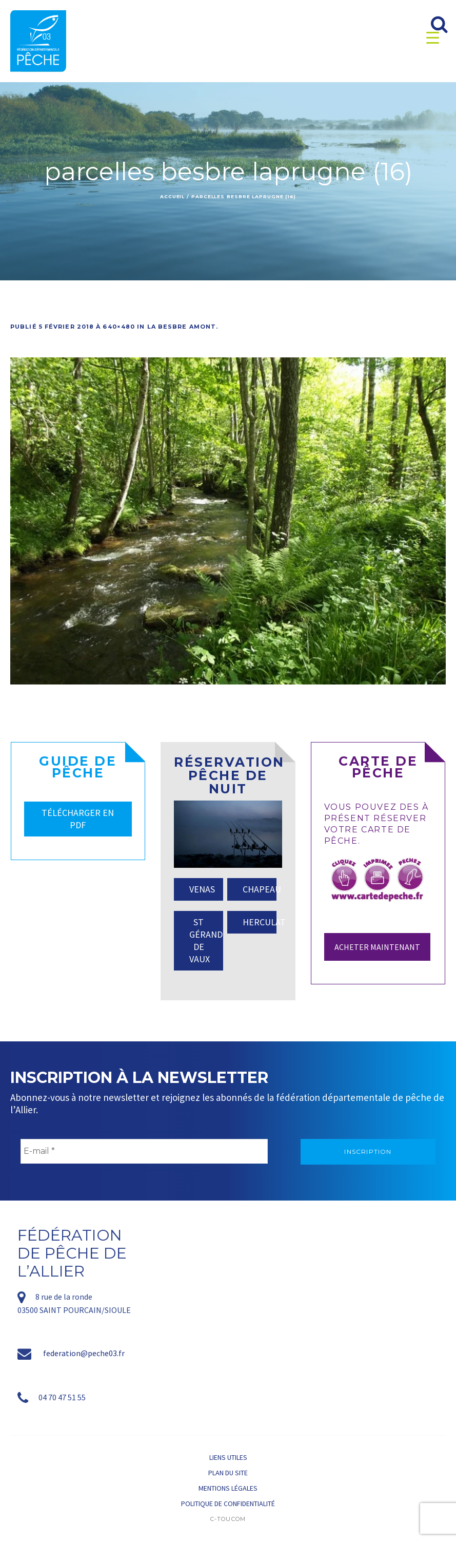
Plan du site (228, 1472)
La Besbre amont (181, 326)
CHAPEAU (259, 889)
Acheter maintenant (377, 947)
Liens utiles (228, 1457)
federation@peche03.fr (84, 1353)
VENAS (202, 889)
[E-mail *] (144, 1151)
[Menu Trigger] (433, 37)
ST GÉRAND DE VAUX (206, 940)
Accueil (172, 196)
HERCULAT (259, 922)
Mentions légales (228, 1488)
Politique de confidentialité (228, 1503)
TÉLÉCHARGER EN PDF (78, 819)
